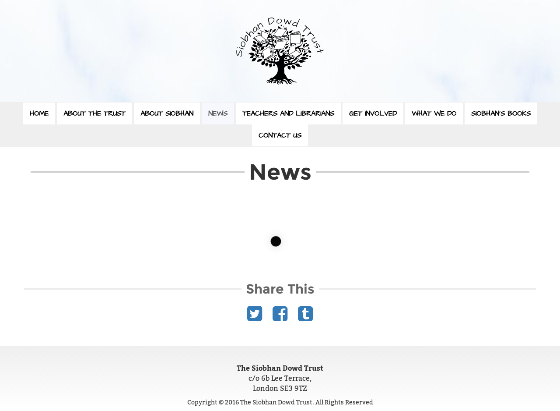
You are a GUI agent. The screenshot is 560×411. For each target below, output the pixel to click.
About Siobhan (166, 113)
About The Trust (94, 113)
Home (39, 113)
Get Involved (373, 113)
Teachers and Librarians (288, 113)
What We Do (434, 113)
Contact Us (280, 135)
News (218, 113)
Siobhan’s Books (501, 113)
